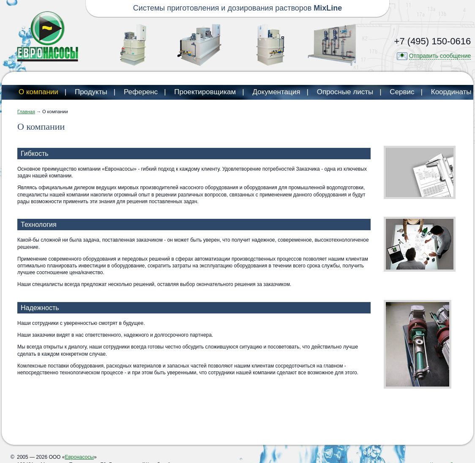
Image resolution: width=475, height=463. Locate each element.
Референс (141, 92)
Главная (26, 111)
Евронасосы (79, 457)
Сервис (402, 92)
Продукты (91, 92)
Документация (276, 92)
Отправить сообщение (440, 55)
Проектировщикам (205, 92)
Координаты (451, 92)
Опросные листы (345, 92)
